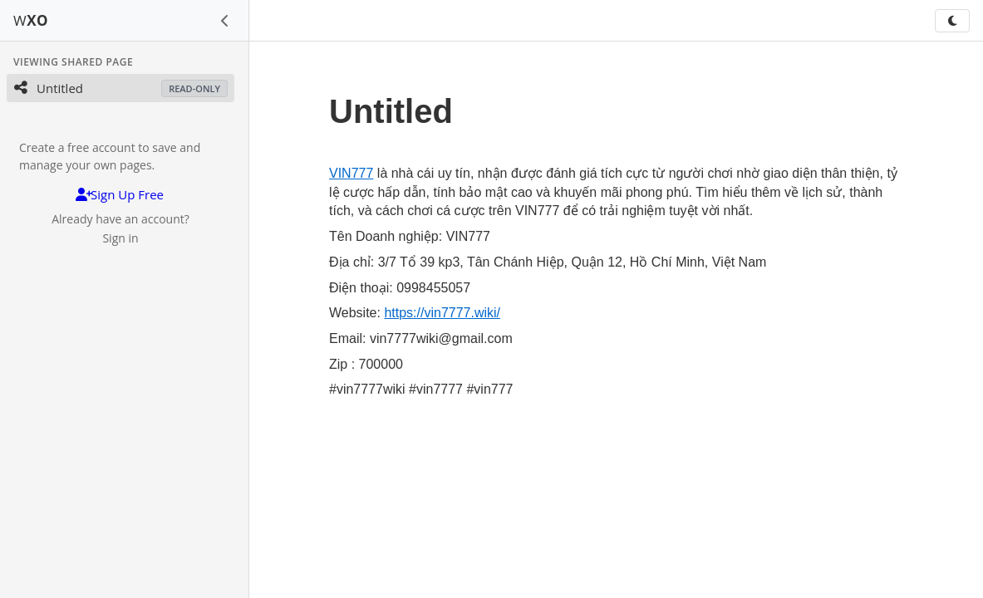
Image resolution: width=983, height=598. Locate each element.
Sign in (120, 238)
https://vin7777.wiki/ (442, 313)
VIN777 (351, 173)
